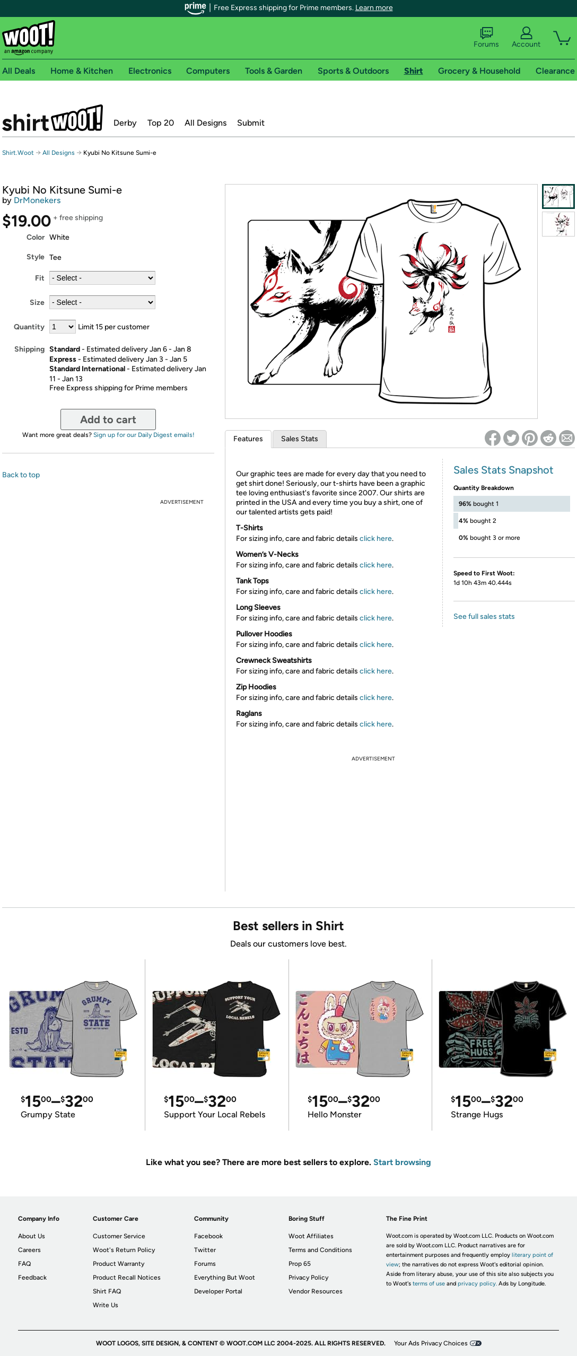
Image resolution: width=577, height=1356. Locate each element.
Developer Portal (218, 1291)
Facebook (208, 1236)
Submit (251, 123)
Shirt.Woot (52, 117)
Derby (125, 123)
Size (37, 302)
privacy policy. (477, 1283)
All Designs (205, 123)
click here (376, 538)
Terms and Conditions (320, 1250)
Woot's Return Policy (124, 1250)
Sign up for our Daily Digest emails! (144, 435)
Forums (486, 38)
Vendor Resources (315, 1291)
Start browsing (402, 1162)
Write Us (105, 1305)
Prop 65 (299, 1263)
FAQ (24, 1263)
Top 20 (160, 123)
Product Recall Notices (127, 1277)
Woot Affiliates (311, 1236)
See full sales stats (484, 616)
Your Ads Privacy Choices (431, 1343)
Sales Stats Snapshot (503, 469)
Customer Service (119, 1236)
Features (248, 438)
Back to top (21, 474)
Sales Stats (299, 438)
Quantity (29, 326)
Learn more (374, 7)
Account (526, 38)
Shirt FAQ (107, 1291)
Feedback (32, 1277)
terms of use (429, 1283)
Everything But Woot (224, 1277)
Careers (29, 1250)
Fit (40, 278)
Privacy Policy (308, 1277)
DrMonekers (37, 200)
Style (36, 256)
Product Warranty (118, 1263)
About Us (31, 1236)
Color (36, 237)
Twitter (205, 1250)
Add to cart (108, 419)
